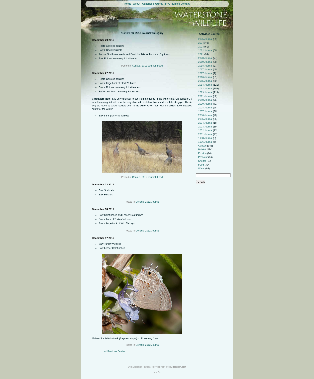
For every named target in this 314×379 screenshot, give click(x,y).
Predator (203, 157)
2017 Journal (205, 69)
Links (175, 3)
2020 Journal (205, 58)
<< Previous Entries (114, 351)
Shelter (202, 161)
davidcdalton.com (177, 367)
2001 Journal (205, 134)
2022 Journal (205, 50)
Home (127, 3)
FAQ (167, 3)
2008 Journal (205, 107)
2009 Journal (205, 103)
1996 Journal (205, 141)
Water (201, 168)
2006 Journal (205, 115)
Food (201, 164)
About (136, 3)
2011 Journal (205, 96)
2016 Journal (205, 77)
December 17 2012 (103, 238)
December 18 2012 (103, 209)
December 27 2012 (103, 73)
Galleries (147, 3)
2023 (201, 46)
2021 (201, 54)
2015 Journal (205, 81)
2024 (201, 42)
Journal (158, 3)
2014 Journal (205, 84)
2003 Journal (205, 126)
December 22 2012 (103, 184)
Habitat (202, 149)
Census (202, 145)
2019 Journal (205, 62)
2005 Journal (205, 119)
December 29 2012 (103, 39)
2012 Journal (205, 88)
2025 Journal (205, 39)
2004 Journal (205, 122)
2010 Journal (205, 100)
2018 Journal (205, 65)
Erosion (202, 153)
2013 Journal (205, 92)
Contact (185, 3)
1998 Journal (205, 138)
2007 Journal (205, 111)
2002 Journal (205, 130)
